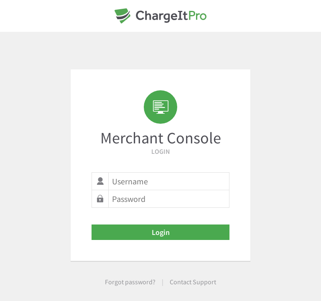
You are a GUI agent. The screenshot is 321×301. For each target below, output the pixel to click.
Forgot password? (130, 282)
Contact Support (193, 282)
